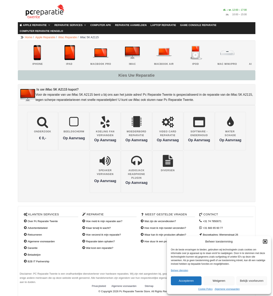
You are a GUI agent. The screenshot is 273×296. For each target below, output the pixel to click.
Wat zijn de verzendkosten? (160, 221)
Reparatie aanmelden (130, 25)
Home (29, 37)
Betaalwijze (34, 254)
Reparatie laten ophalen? (100, 241)
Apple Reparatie (36, 25)
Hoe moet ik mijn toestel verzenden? (165, 227)
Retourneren (35, 234)
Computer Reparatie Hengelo (41, 31)
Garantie (33, 247)
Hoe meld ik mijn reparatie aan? (104, 221)
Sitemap (149, 286)
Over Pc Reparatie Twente (43, 221)
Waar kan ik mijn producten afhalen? (165, 234)
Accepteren (186, 280)
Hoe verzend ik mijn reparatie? (103, 234)
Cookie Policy (205, 289)
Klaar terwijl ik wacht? (98, 227)
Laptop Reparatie (163, 25)
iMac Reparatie (68, 37)
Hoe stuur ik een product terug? (163, 241)
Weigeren (219, 280)
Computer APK (100, 25)
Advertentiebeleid (38, 227)
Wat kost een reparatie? (99, 247)
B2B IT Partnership (38, 261)
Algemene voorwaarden (227, 289)
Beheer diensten (179, 270)
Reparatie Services (70, 25)
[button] (265, 241)
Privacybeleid (99, 286)
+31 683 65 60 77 (213, 227)
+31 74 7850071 (212, 221)
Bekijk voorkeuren (251, 280)
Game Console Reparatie (198, 25)
